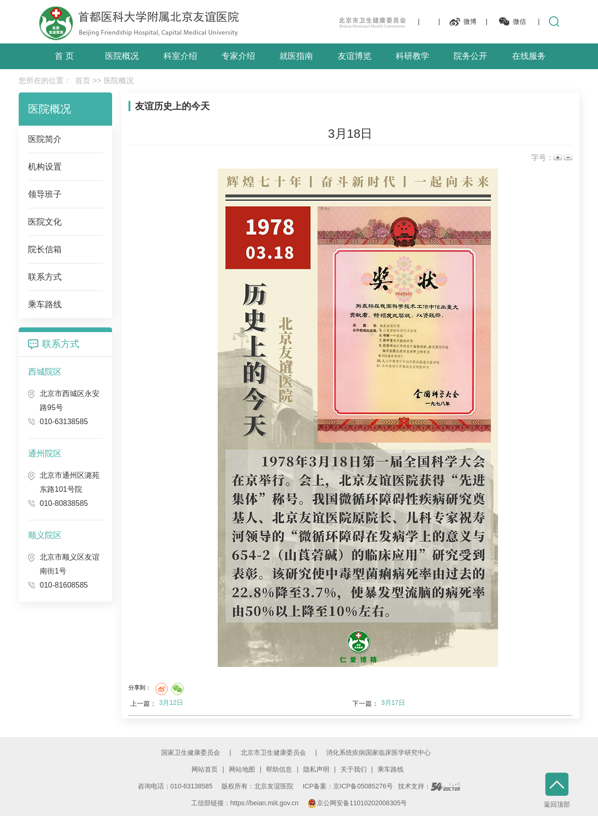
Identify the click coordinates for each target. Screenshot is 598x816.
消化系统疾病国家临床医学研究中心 (378, 752)
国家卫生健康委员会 (190, 752)
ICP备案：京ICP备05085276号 (348, 786)
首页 (82, 81)
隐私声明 (316, 769)
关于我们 (354, 769)
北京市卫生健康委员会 (273, 752)
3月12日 (171, 702)
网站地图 (242, 769)
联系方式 (60, 344)
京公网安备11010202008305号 (357, 803)
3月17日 (393, 702)
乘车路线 (390, 769)
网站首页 (205, 769)
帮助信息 (279, 769)
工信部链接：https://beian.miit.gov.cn (245, 803)
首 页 (64, 56)
